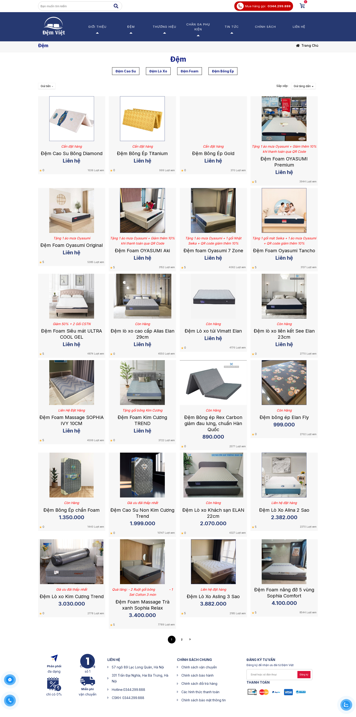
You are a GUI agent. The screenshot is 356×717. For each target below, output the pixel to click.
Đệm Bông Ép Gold (213, 153)
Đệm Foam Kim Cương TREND (142, 420)
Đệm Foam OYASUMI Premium (284, 162)
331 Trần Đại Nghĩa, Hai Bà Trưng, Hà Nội (140, 678)
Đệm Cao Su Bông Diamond (71, 153)
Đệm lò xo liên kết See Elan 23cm (284, 334)
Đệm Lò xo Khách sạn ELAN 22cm (213, 513)
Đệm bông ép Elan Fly (284, 417)
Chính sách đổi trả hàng (199, 683)
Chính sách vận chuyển (199, 667)
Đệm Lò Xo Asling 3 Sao (213, 596)
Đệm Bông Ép (223, 71)
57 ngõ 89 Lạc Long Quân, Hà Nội (138, 667)
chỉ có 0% (54, 694)
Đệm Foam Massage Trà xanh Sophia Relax (142, 605)
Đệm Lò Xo (158, 71)
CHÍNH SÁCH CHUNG (194, 660)
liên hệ (113, 660)
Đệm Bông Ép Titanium (142, 153)
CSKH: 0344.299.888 (128, 698)
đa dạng (54, 671)
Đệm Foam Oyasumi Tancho (284, 250)
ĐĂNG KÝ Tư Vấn (261, 660)
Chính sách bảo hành (197, 675)
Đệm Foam (189, 71)
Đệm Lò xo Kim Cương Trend (72, 596)
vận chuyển (87, 694)
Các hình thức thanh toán (200, 692)
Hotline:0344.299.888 (128, 690)
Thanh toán (258, 682)
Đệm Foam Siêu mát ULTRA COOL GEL (71, 334)
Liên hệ (299, 26)
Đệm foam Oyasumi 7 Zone (213, 250)
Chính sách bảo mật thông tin (203, 700)
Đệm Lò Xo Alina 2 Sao (284, 510)
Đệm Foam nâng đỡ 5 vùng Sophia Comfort (284, 593)
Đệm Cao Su (126, 71)
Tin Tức (232, 26)
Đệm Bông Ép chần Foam (71, 510)
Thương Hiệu (164, 26)
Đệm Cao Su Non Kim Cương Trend (142, 513)
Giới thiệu (97, 26)
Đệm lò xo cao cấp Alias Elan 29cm (142, 334)
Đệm (131, 26)
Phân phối (54, 666)
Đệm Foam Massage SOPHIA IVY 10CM (71, 420)
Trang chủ (309, 45)
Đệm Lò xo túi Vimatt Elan (213, 331)
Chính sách (265, 26)
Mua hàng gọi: (255, 6)
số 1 (87, 671)
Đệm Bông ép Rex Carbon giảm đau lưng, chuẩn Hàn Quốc (213, 423)
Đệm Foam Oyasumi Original (71, 245)
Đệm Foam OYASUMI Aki (142, 250)
